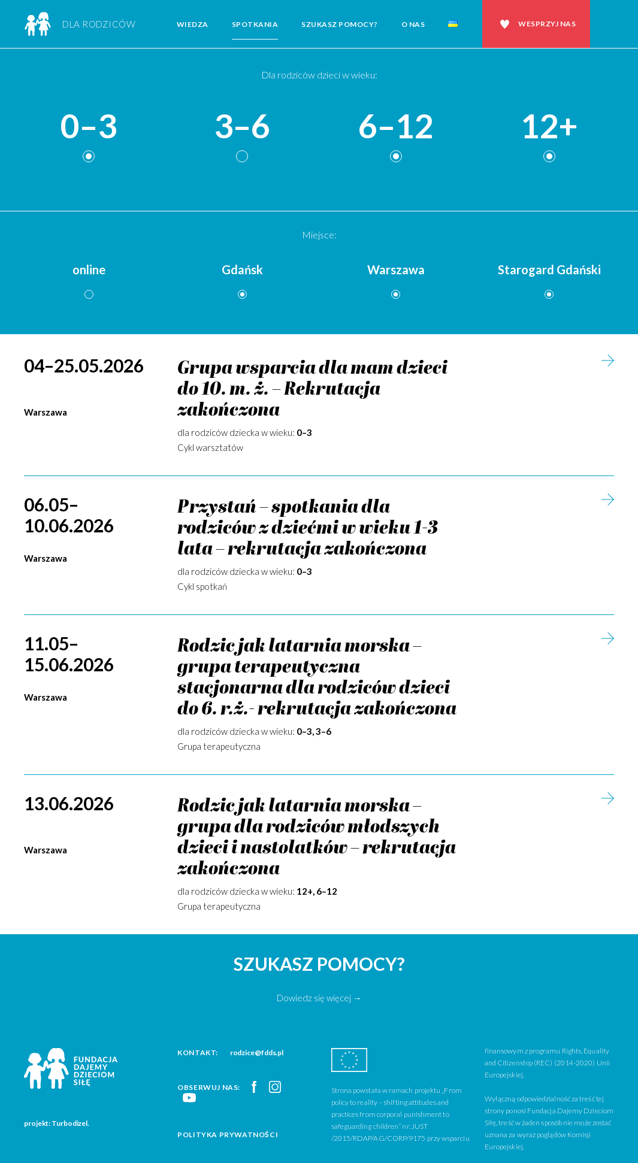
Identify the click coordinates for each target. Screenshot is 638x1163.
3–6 (242, 127)
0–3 (89, 127)
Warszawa (396, 269)
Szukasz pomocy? (339, 24)
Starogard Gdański (549, 269)
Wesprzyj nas (547, 23)
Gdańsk (242, 269)
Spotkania (255, 24)
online (88, 269)
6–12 (396, 127)
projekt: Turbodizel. (56, 1123)
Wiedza (192, 24)
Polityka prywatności (227, 1134)
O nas (413, 24)
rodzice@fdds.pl (257, 1052)
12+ (549, 127)
